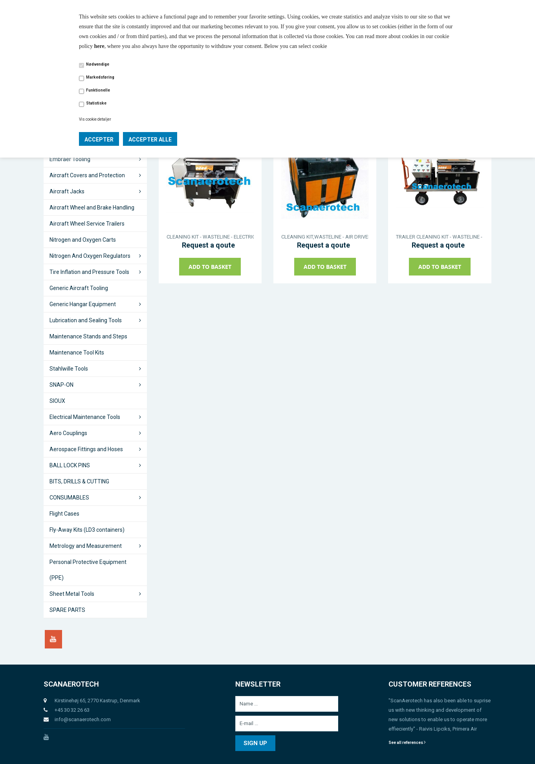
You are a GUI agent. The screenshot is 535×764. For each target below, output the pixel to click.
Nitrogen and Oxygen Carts (82, 240)
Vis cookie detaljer (95, 119)
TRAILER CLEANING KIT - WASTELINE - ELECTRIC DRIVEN (439, 237)
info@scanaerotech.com (83, 719)
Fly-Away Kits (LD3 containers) (87, 530)
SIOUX (57, 401)
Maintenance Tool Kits (76, 352)
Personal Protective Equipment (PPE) (87, 570)
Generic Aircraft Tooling (78, 288)
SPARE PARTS (67, 610)
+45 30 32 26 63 (72, 710)
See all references (407, 742)
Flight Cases (64, 514)
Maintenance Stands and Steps (88, 336)
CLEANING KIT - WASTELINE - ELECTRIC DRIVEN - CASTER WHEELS (210, 237)
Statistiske (96, 103)
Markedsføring (100, 77)
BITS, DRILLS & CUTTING (79, 481)
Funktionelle (98, 90)
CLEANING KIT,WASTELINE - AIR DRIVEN (324, 237)
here (99, 46)
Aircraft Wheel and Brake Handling (91, 207)
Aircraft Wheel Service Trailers (87, 223)
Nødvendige (97, 64)
